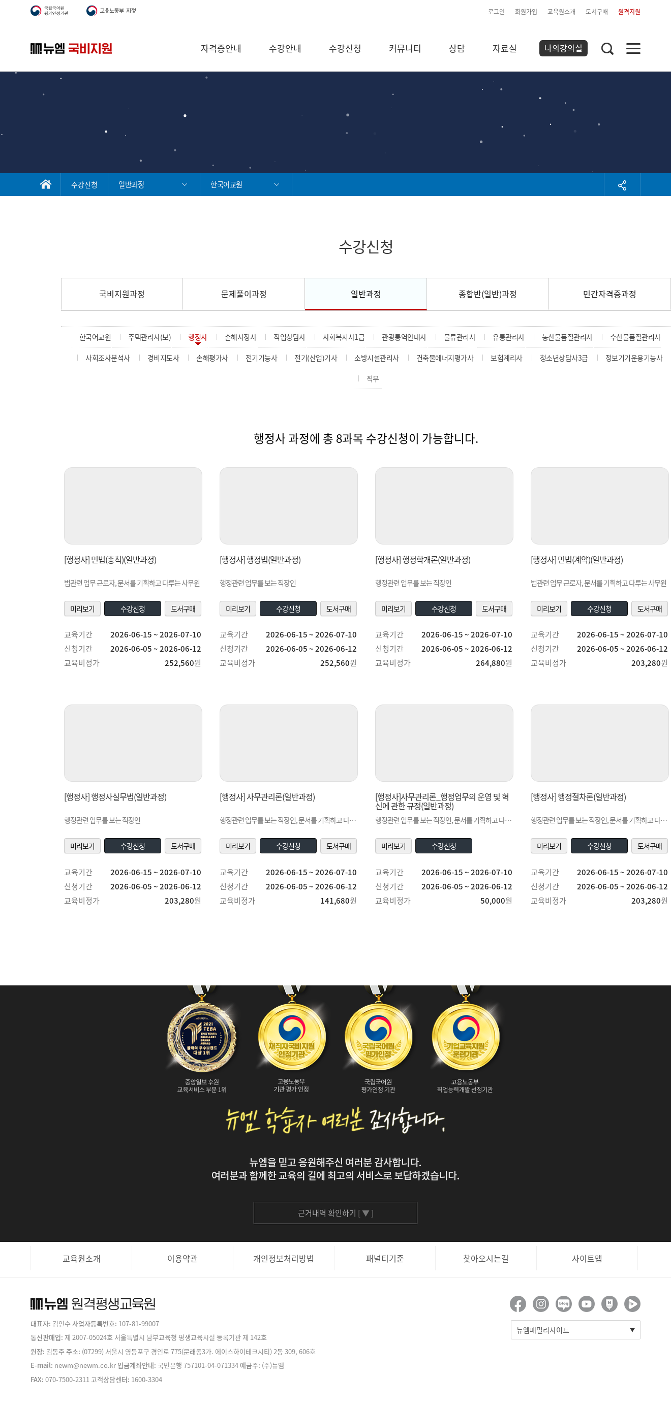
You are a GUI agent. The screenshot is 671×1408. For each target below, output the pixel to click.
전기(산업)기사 (315, 358)
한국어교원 (95, 337)
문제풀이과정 (244, 293)
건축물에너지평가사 (445, 358)
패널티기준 (385, 1258)
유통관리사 (509, 337)
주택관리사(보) (149, 337)
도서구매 (597, 11)
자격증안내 (221, 48)
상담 (457, 48)
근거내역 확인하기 (336, 1213)
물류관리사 (460, 337)
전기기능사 (262, 358)
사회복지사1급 (344, 337)
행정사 (197, 337)
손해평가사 (212, 358)
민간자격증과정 (609, 293)
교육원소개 (561, 11)
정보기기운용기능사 (634, 358)
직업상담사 (289, 337)
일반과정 (366, 293)
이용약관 (182, 1258)
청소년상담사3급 (564, 358)
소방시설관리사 (376, 358)
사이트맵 (587, 1258)
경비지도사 (163, 358)
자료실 (505, 48)
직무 (373, 378)
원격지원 (629, 11)
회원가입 (526, 11)
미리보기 (82, 608)
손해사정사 (241, 337)
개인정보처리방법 (283, 1258)
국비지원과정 (122, 293)
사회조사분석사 (107, 358)
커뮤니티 (405, 48)
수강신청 (345, 48)
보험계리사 (507, 358)
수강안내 (285, 48)
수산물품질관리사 (635, 337)
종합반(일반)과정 (488, 293)
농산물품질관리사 (567, 337)
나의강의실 (563, 48)
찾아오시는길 (486, 1258)
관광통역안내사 (404, 337)
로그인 (496, 11)
